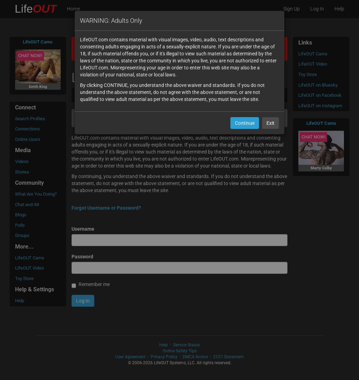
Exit (270, 123)
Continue (245, 123)
